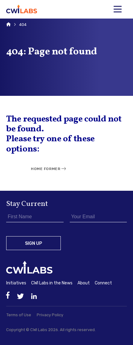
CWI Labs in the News (52, 283)
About (83, 283)
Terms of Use (18, 315)
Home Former (45, 169)
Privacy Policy (50, 315)
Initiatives (16, 283)
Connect (103, 283)
